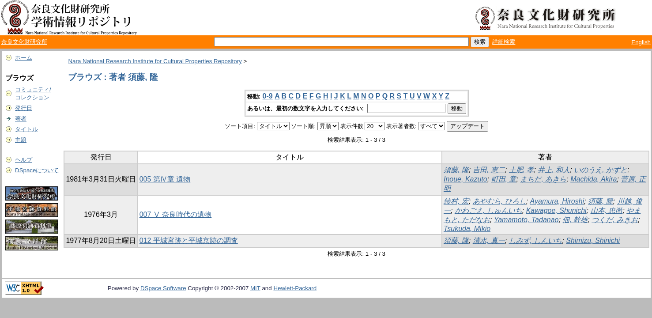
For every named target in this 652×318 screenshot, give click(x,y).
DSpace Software (163, 288)
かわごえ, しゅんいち (488, 210)
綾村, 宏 (456, 201)
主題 (20, 139)
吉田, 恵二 (489, 170)
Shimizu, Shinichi (593, 240)
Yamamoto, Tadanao (526, 219)
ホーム (23, 57)
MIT (255, 288)
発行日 (23, 108)
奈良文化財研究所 (24, 41)
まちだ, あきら (543, 179)
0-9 (268, 96)
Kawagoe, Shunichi (556, 210)
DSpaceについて (37, 170)
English (641, 42)
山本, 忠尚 (607, 210)
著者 (20, 118)
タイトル (26, 129)
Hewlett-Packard (295, 288)
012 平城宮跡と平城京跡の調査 (188, 240)
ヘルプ (23, 159)
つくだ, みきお (615, 219)
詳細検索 (503, 41)
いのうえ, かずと (600, 170)
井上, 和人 (554, 170)
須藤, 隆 (456, 170)
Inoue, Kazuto (465, 179)
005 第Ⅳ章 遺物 (165, 179)
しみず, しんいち (535, 240)
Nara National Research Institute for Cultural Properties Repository (154, 61)
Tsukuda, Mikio (467, 228)
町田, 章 (503, 179)
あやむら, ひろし (499, 201)
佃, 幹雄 (575, 219)
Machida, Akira (593, 179)
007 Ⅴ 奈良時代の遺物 (175, 214)
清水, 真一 (489, 240)
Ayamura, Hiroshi (557, 201)
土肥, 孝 (521, 170)
